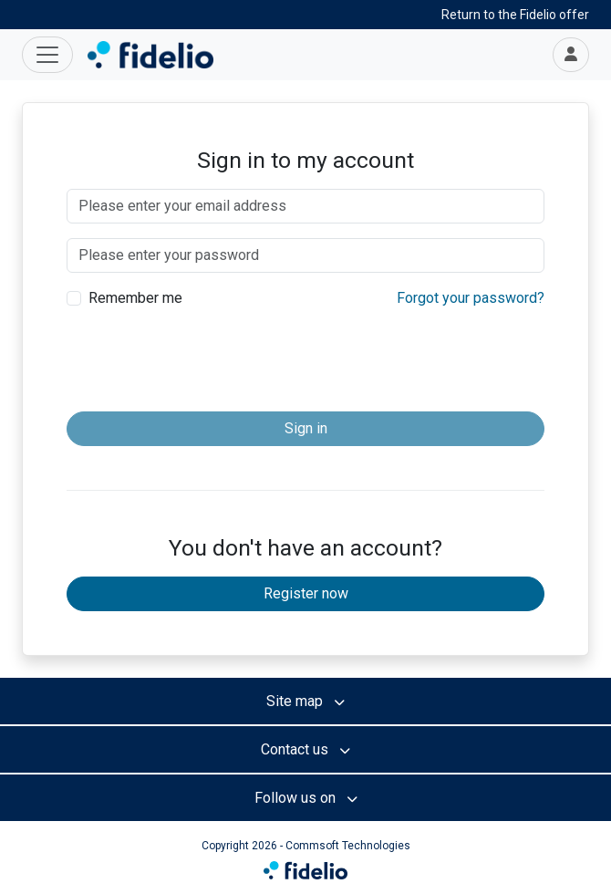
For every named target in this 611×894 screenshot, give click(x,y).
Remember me (135, 298)
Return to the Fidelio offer (515, 14)
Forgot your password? (470, 298)
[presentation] (305, 361)
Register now (306, 593)
